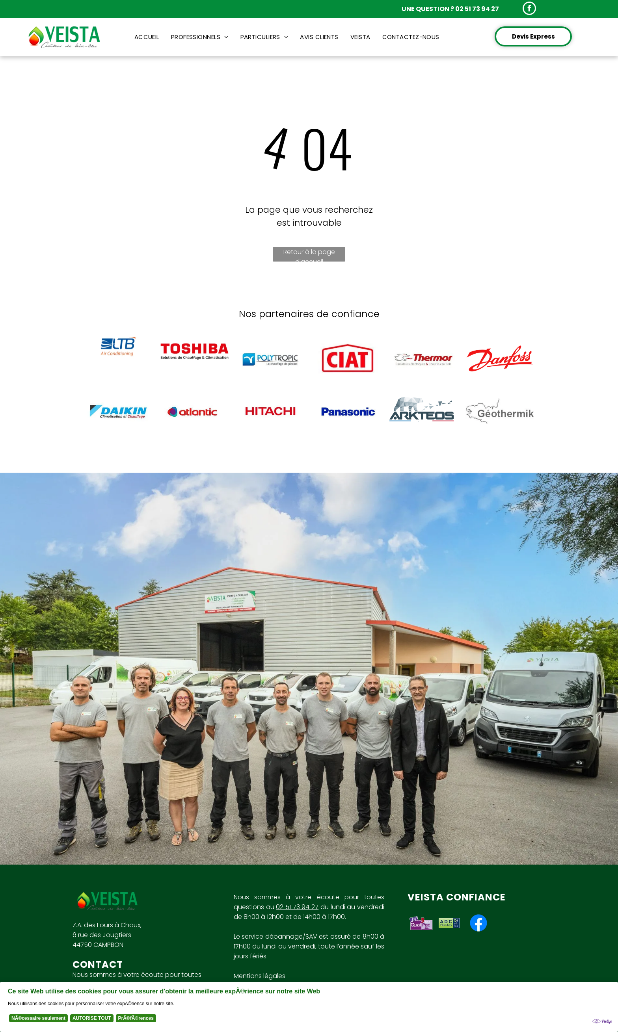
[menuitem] (146, 37)
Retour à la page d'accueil (309, 254)
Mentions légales (259, 975)
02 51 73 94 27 (297, 906)
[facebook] (529, 9)
